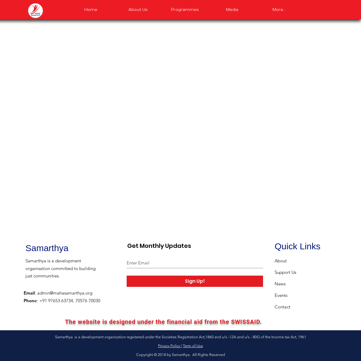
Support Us (285, 272)
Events (281, 295)
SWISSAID (245, 321)
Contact (282, 307)
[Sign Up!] (195, 281)
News (280, 284)
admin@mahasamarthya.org (64, 293)
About (281, 261)
